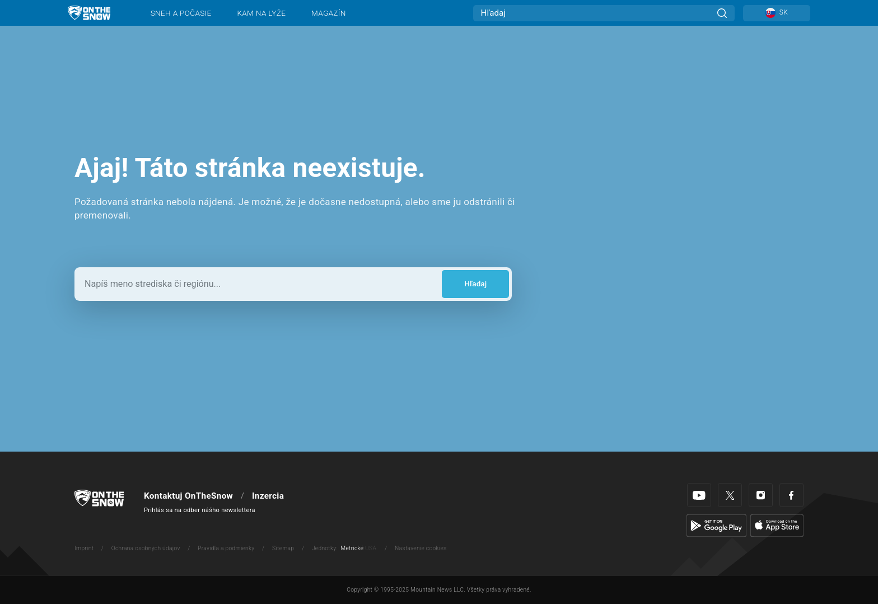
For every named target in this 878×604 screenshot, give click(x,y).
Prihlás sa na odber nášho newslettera (199, 510)
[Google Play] (716, 525)
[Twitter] (730, 495)
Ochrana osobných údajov (145, 548)
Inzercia (268, 496)
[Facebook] (791, 495)
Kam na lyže (261, 12)
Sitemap (283, 548)
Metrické (351, 548)
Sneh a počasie (181, 12)
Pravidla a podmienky (226, 548)
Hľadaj (475, 283)
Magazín (328, 12)
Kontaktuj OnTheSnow (188, 496)
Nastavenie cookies (420, 548)
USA (370, 548)
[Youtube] (699, 495)
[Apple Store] (777, 525)
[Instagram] (761, 495)
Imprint (84, 548)
